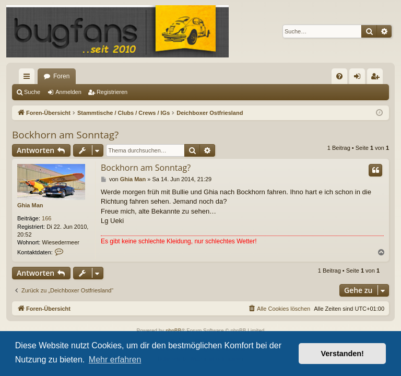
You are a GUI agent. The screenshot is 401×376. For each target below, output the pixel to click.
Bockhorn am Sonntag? (65, 135)
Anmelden (68, 92)
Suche (32, 92)
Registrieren (112, 92)
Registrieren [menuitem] (377, 78)
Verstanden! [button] (342, 353)
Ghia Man (30, 205)
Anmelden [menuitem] (359, 78)
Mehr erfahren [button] (115, 359)
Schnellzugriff (28, 78)
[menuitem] (339, 76)
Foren (61, 76)
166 (46, 218)
